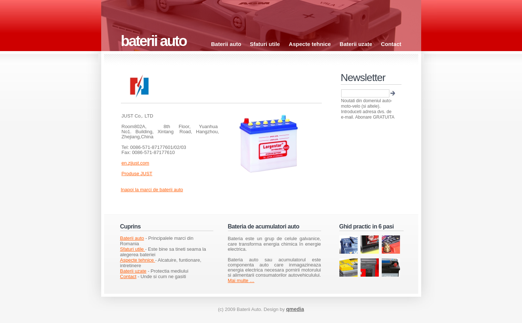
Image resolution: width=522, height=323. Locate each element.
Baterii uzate (356, 44)
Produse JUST (137, 173)
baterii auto (154, 41)
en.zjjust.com (135, 163)
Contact (391, 44)
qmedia (295, 309)
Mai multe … (241, 280)
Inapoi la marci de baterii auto (152, 189)
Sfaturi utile (266, 44)
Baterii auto (226, 44)
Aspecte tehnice (310, 44)
